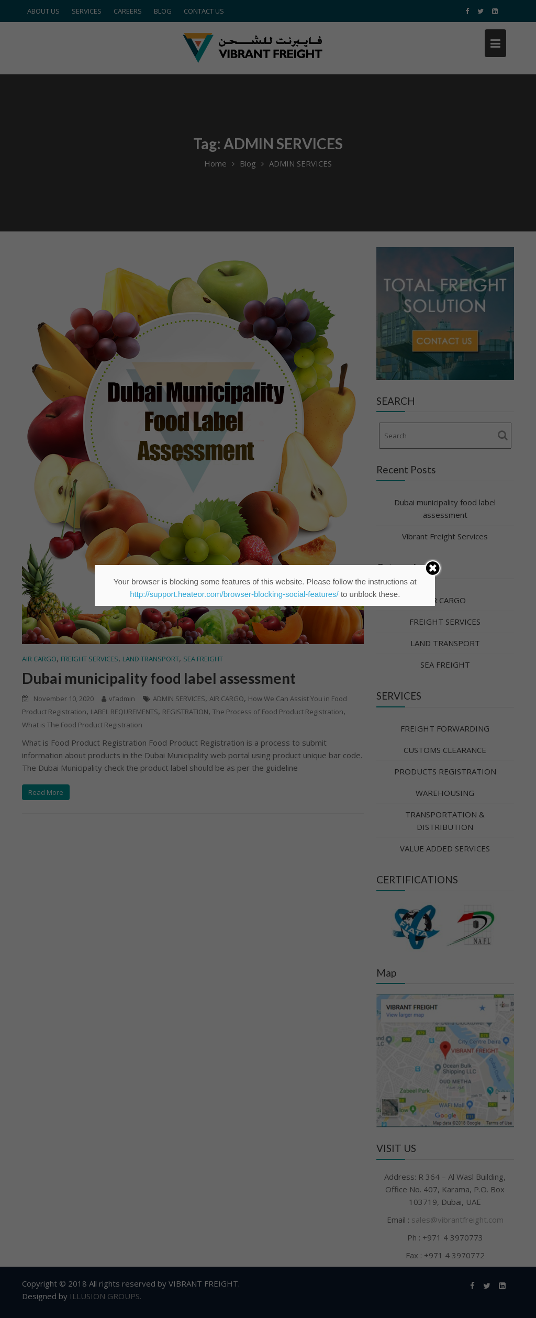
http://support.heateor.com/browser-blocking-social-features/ (234, 594)
